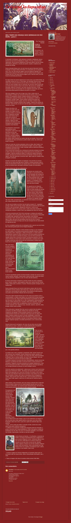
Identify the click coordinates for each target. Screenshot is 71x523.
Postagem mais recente (10, 502)
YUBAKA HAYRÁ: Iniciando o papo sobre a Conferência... (53, 139)
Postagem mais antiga (40, 502)
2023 (51, 77)
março (52, 188)
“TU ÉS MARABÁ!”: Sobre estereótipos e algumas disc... (53, 124)
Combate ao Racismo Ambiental (51, 65)
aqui (39, 452)
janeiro (52, 191)
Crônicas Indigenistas (25, 6)
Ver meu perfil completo (52, 43)
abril (52, 186)
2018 (51, 82)
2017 (51, 84)
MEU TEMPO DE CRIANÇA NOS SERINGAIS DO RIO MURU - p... (53, 110)
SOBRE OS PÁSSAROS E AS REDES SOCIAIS (53, 146)
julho (52, 181)
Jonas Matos (11, 469)
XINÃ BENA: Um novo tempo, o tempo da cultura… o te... (53, 118)
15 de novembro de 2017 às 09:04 (20, 469)
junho (52, 183)
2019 (51, 80)
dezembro (53, 85)
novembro (53, 88)
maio (52, 184)
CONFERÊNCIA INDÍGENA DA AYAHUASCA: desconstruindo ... (53, 99)
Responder (11, 480)
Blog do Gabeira (52, 70)
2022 (51, 79)
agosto (52, 180)
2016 (51, 193)
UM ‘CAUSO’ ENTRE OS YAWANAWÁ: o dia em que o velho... (53, 158)
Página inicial (25, 502)
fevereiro (52, 189)
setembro (53, 178)
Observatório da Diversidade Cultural (52, 68)
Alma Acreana (52, 72)
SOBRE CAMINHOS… (53, 105)
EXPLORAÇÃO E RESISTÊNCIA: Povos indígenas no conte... (53, 165)
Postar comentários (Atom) (14, 504)
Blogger (41, 516)
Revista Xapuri (52, 62)
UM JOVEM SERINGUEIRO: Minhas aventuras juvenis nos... (53, 93)
